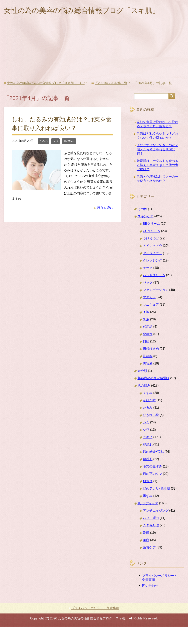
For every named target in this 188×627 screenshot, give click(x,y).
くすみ (148, 393)
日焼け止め (151, 349)
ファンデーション (155, 290)
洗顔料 (148, 356)
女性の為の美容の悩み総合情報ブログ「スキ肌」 (83, 11)
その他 (142, 209)
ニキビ (148, 437)
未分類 (142, 371)
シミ (146, 422)
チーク (148, 268)
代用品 (148, 327)
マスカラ (149, 297)
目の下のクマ (152, 474)
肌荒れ (148, 481)
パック (148, 282)
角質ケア (149, 547)
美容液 (148, 363)
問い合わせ (150, 585)
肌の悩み (69, 141)
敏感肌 (148, 459)
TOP (46, 83)
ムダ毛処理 (151, 525)
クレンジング (152, 260)
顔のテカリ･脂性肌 (156, 488)
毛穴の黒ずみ (152, 466)
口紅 (146, 341)
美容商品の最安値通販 (153, 378)
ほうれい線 (151, 415)
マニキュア (151, 304)
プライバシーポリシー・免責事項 (95, 608)
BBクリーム (151, 224)
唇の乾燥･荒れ (153, 452)
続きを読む (105, 208)
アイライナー (152, 253)
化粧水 (148, 334)
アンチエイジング (155, 510)
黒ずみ (148, 496)
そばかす (149, 400)
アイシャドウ (152, 246)
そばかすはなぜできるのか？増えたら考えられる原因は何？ (157, 149)
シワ (55, 141)
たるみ (43, 141)
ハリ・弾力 (151, 518)
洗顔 (146, 533)
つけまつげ (151, 238)
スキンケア (146, 216)
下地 (146, 312)
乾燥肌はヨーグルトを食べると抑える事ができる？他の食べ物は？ (157, 165)
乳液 (146, 319)
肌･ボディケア (148, 503)
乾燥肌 (148, 444)
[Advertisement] (94, 51)
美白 (146, 540)
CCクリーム (151, 231)
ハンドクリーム (154, 275)
